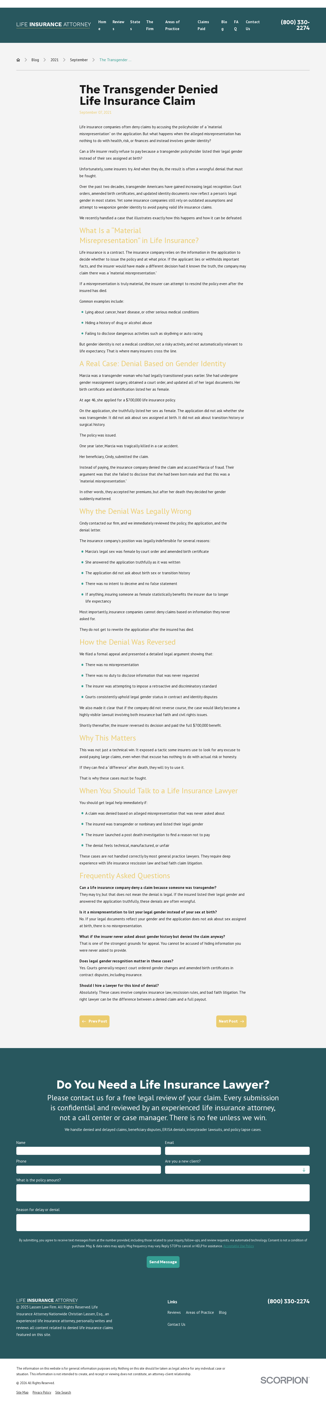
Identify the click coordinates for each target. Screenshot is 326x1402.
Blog (222, 1312)
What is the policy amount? (38, 1180)
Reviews (174, 1312)
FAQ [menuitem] (236, 25)
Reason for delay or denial (38, 1209)
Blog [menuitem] (224, 25)
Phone (21, 1161)
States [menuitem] (135, 25)
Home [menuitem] (102, 25)
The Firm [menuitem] (150, 25)
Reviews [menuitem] (118, 25)
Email (169, 1142)
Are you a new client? (183, 1161)
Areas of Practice (200, 1312)
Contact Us (176, 1324)
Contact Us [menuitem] (253, 25)
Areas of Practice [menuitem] (172, 25)
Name (20, 1142)
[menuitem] (22, 1392)
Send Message (163, 1261)
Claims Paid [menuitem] (203, 25)
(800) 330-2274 (295, 25)
